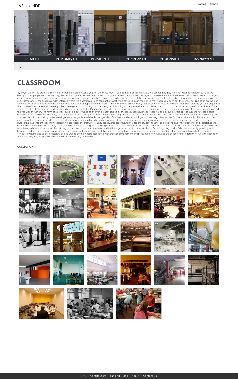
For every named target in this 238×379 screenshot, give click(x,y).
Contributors (98, 375)
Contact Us (150, 375)
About (135, 375)
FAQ (84, 375)
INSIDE (32, 59)
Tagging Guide (119, 375)
